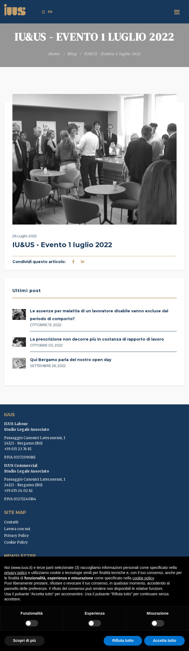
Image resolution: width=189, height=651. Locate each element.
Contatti (11, 522)
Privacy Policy (16, 535)
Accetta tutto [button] (164, 640)
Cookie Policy (16, 542)
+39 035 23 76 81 (17, 449)
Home (54, 53)
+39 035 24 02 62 (18, 490)
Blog (72, 53)
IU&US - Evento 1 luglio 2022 (112, 53)
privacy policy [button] (15, 572)
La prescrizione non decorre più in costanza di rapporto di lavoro (97, 339)
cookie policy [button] (143, 578)
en (50, 11)
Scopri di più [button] (24, 640)
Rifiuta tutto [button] (123, 640)
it (43, 11)
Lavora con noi (17, 529)
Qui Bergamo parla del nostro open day (70, 359)
